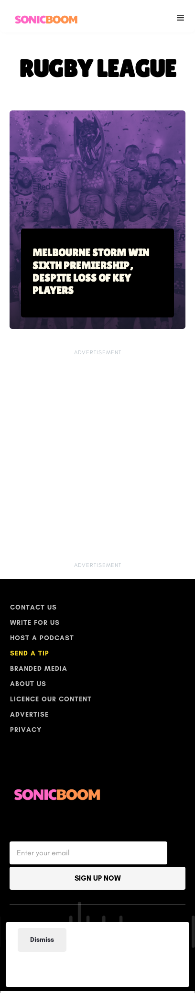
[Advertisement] (94, 966)
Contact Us (33, 607)
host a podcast (42, 638)
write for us (35, 623)
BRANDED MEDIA (38, 669)
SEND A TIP (29, 653)
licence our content (51, 699)
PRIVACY (26, 730)
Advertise (29, 714)
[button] (180, 16)
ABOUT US (28, 684)
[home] (44, 16)
